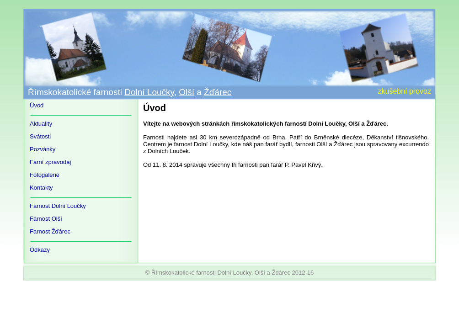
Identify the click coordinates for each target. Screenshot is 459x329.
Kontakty (41, 187)
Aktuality (41, 123)
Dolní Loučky (149, 92)
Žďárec (217, 92)
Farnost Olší (46, 218)
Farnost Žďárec (50, 231)
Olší (186, 92)
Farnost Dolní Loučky (58, 205)
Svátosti (40, 136)
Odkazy (40, 249)
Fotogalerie (44, 174)
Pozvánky (42, 149)
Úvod (36, 105)
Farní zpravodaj (50, 162)
